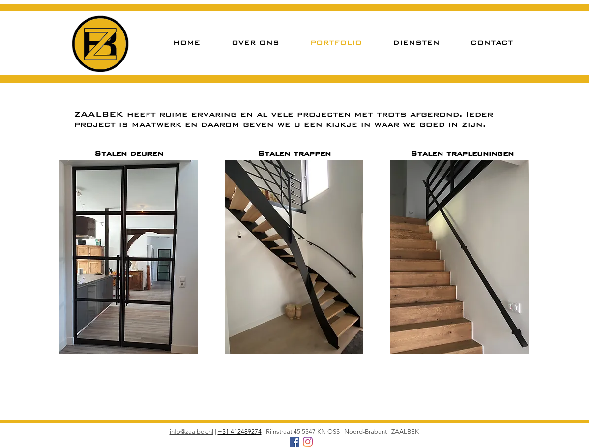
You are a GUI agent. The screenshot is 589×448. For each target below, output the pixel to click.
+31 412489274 (240, 431)
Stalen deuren (128, 153)
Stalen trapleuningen (462, 153)
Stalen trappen (294, 153)
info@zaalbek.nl (191, 431)
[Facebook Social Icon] (294, 442)
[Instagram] (308, 442)
